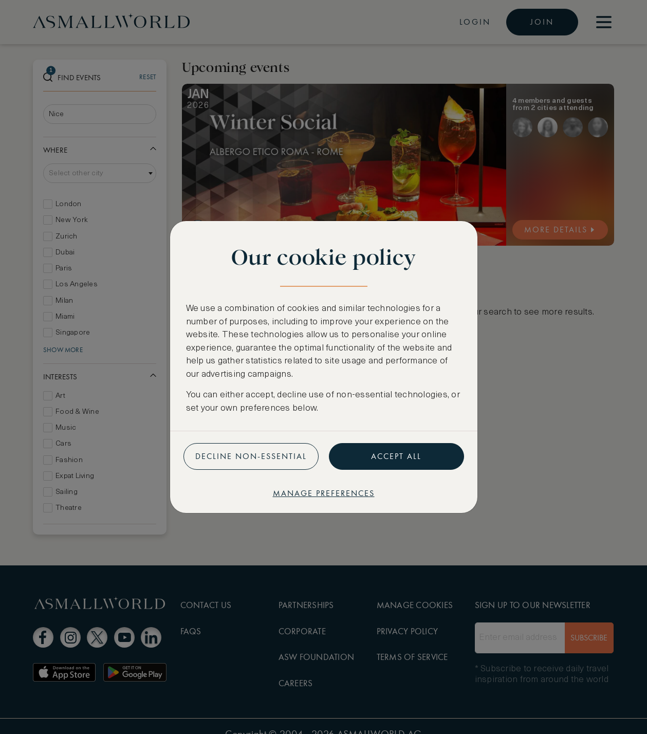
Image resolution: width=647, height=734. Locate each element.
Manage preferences (324, 493)
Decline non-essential (251, 456)
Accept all (396, 456)
